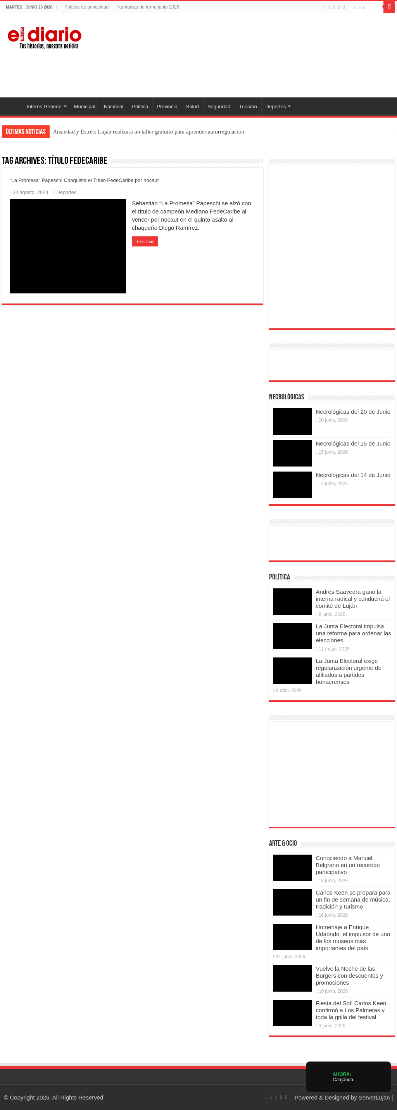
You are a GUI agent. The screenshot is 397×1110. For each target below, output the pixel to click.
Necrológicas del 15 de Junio (353, 443)
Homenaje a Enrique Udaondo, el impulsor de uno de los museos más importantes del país (353, 937)
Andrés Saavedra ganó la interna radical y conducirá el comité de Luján (353, 598)
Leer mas (145, 241)
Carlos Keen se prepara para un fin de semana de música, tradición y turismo (353, 899)
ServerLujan (374, 1097)
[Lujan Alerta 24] (198, 72)
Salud (192, 106)
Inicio (12, 105)
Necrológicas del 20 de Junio (353, 411)
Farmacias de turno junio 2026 (147, 7)
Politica (140, 106)
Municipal (84, 106)
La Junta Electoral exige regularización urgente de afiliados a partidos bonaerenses (348, 671)
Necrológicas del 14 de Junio (353, 475)
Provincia (167, 106)
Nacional (114, 106)
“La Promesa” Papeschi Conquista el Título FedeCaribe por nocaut (84, 180)
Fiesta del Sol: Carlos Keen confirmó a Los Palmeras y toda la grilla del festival (351, 1010)
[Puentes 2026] (331, 246)
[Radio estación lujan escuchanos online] (332, 542)
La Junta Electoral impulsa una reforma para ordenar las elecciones (353, 633)
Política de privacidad (86, 7)
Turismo (248, 106)
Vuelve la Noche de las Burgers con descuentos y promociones (349, 975)
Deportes (276, 106)
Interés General (44, 106)
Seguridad (218, 106)
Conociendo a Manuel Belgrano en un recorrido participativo (348, 865)
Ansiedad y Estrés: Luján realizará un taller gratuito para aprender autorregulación (148, 131)
